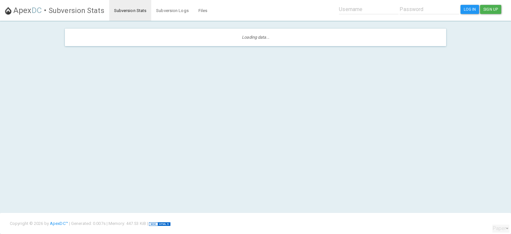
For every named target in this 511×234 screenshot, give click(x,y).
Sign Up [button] (490, 9)
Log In (470, 9)
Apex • (54, 10)
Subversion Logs (172, 10)
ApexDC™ (59, 223)
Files (203, 10)
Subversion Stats (130, 10)
